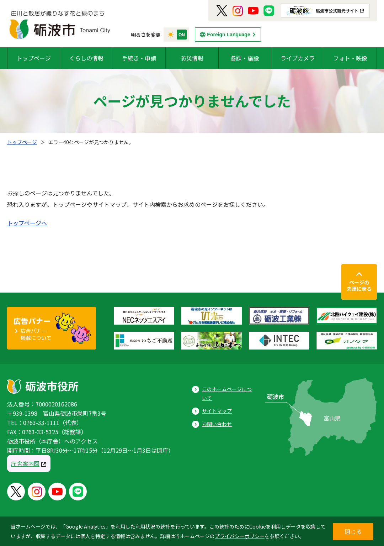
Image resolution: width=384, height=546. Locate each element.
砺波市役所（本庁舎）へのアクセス (52, 441)
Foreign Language (228, 34)
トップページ (34, 58)
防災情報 (192, 58)
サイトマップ (217, 410)
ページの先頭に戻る (359, 285)
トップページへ (27, 223)
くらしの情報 (86, 58)
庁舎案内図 (25, 463)
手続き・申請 (139, 58)
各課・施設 (244, 58)
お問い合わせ (217, 423)
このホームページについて (227, 393)
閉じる (353, 531)
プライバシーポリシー (240, 536)
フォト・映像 (350, 58)
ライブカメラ (298, 58)
